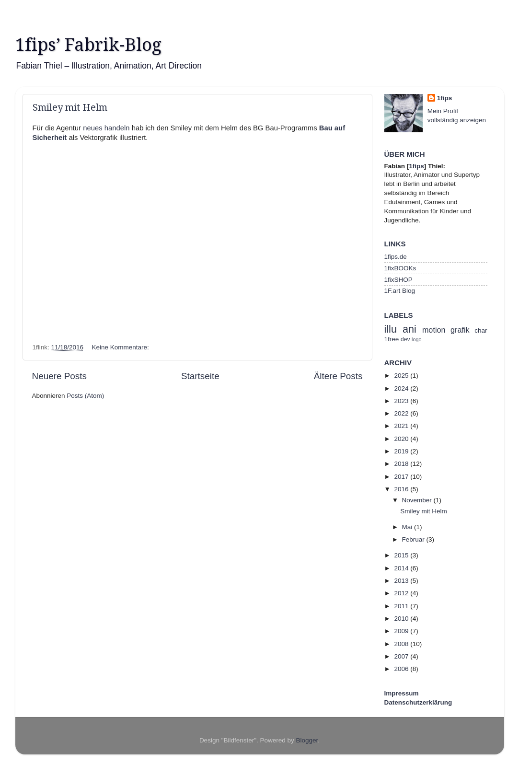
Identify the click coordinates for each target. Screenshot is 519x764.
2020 (402, 438)
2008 (402, 644)
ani (409, 329)
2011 (402, 606)
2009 (402, 631)
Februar (414, 539)
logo (416, 339)
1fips (444, 98)
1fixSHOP (398, 279)
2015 (402, 555)
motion (434, 329)
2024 (402, 388)
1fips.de (395, 256)
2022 (402, 413)
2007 (402, 656)
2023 (402, 401)
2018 (402, 463)
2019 (402, 451)
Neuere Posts (59, 376)
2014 (402, 568)
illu (390, 329)
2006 (402, 668)
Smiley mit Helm (70, 107)
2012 (402, 593)
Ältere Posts (338, 376)
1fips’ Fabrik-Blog (88, 45)
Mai (408, 527)
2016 (402, 489)
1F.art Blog (399, 290)
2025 (402, 375)
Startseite (200, 376)
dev (405, 339)
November (418, 500)
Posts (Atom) (85, 395)
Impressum (401, 693)
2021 (402, 425)
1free (391, 339)
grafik (460, 329)
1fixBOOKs (400, 268)
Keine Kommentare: (121, 347)
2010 (402, 618)
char (480, 330)
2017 (402, 476)
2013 (402, 580)
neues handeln (106, 128)
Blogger (307, 740)
